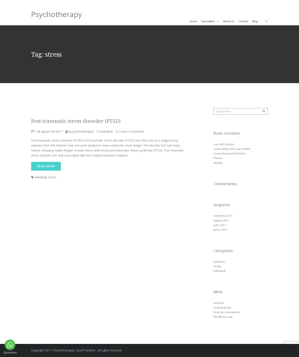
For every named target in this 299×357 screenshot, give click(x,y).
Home (193, 21)
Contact (243, 21)
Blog (255, 21)
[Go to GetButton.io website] (10, 352)
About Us (228, 21)
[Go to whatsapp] (10, 345)
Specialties (208, 21)
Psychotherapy (56, 15)
